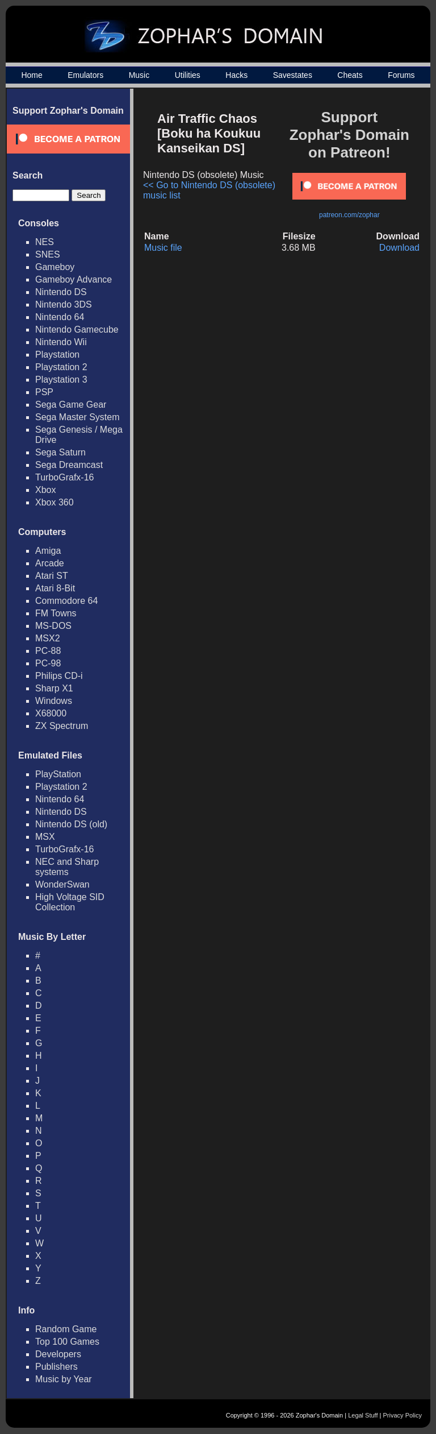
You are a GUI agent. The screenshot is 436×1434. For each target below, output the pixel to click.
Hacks (236, 75)
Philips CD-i (59, 676)
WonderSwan (62, 884)
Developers (58, 1354)
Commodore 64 (66, 601)
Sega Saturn (60, 452)
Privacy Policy (402, 1415)
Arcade (49, 563)
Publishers (56, 1366)
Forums (401, 75)
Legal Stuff (363, 1415)
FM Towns (56, 613)
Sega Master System (77, 417)
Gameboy (54, 267)
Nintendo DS (61, 292)
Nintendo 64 (59, 317)
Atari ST (51, 576)
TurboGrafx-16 (64, 477)
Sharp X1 (54, 688)
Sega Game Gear (70, 404)
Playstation (57, 354)
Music (139, 75)
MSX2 (47, 638)
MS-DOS (53, 626)
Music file (163, 247)
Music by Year (63, 1379)
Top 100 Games (67, 1341)
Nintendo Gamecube (77, 329)
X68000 (50, 713)
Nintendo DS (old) (71, 824)
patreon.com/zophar (349, 215)
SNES (47, 254)
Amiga (48, 551)
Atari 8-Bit (55, 588)
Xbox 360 (54, 502)
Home (31, 75)
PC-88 (48, 651)
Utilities (187, 75)
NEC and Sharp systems (67, 867)
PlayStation (58, 774)
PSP (44, 392)
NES (44, 242)
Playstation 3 (61, 379)
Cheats (349, 75)
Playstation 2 (61, 367)
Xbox (45, 490)
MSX (45, 837)
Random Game (66, 1329)
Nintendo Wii (61, 342)
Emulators (85, 75)
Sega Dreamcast (69, 465)
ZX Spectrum (61, 726)
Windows (53, 701)
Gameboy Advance (73, 279)
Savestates (292, 75)
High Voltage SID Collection (69, 902)
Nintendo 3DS (63, 304)
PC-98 (48, 663)
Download (399, 247)
